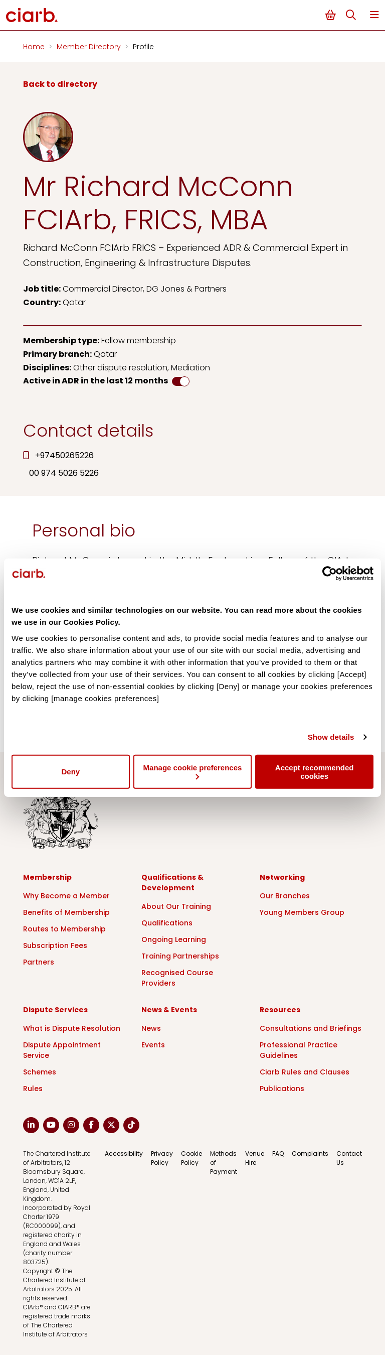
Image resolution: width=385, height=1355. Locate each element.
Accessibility (124, 1153)
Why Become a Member (66, 896)
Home (35, 47)
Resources (280, 1010)
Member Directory (90, 47)
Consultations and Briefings (310, 1028)
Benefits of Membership (66, 912)
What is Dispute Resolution (71, 1028)
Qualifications (166, 923)
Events (153, 1045)
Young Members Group (302, 912)
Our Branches (285, 896)
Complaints (310, 1153)
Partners (38, 962)
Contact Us (349, 1158)
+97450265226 (64, 455)
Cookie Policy (191, 1158)
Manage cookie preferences (192, 771)
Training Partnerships (180, 956)
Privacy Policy (162, 1158)
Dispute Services (55, 1010)
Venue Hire (254, 1158)
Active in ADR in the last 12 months (95, 380)
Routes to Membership (64, 929)
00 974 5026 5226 (64, 473)
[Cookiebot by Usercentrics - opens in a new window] (329, 573)
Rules (33, 1088)
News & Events (169, 1010)
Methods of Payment (223, 1162)
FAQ (278, 1153)
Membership (47, 877)
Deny (70, 771)
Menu (374, 15)
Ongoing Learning (173, 939)
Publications (282, 1088)
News (151, 1028)
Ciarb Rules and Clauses (304, 1072)
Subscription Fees (55, 945)
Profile (143, 47)
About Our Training (176, 906)
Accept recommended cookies (314, 771)
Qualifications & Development (172, 882)
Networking (282, 877)
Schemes (39, 1072)
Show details (331, 737)
